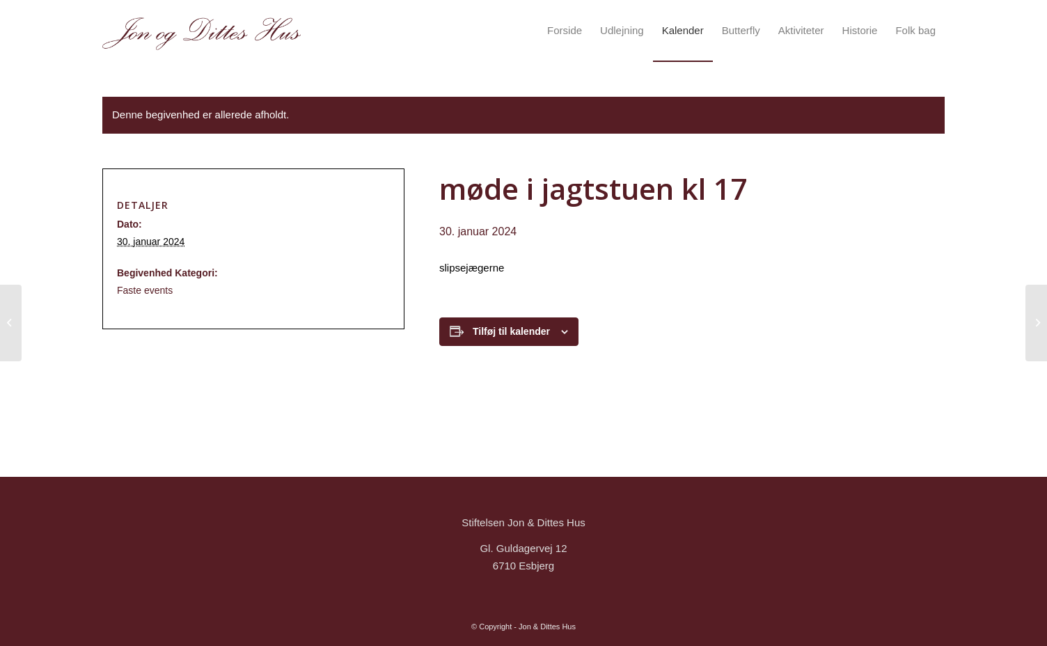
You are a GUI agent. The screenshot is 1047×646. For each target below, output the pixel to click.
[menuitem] (564, 30)
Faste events (145, 290)
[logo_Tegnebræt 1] (201, 30)
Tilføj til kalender (511, 331)
